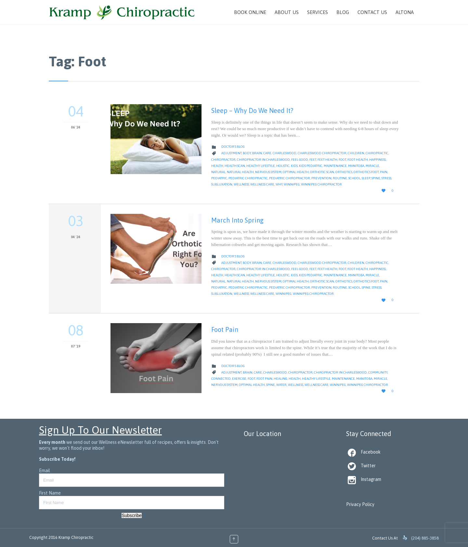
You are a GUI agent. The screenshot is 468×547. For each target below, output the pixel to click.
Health (217, 166)
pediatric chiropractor (289, 178)
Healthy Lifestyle (260, 166)
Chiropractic (377, 153)
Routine (340, 178)
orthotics (343, 172)
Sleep (366, 178)
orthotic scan (322, 172)
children (356, 153)
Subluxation (221, 184)
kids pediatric (310, 166)
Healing (280, 378)
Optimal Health (296, 172)
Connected (221, 378)
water (281, 385)
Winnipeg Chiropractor (321, 184)
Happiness (377, 159)
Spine (375, 178)
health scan (235, 166)
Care (267, 153)
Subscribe (132, 515)
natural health (240, 172)
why (279, 184)
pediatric (219, 178)
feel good (299, 159)
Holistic (283, 166)
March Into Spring (237, 220)
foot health (357, 159)
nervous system (268, 172)
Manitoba (356, 166)
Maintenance (335, 166)
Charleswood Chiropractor (322, 153)
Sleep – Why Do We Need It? (252, 110)
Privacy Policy (360, 504)
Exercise (239, 378)
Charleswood (284, 153)
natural (218, 172)
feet (312, 159)
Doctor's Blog (233, 146)
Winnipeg (292, 184)
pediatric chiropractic (248, 178)
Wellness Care (262, 184)
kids (294, 166)
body (247, 153)
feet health (327, 159)
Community (377, 372)
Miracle (372, 166)
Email (44, 470)
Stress (386, 178)
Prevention (321, 178)
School (354, 178)
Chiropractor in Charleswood (263, 159)
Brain (257, 153)
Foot (342, 159)
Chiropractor (223, 159)
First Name (50, 493)
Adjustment (231, 153)
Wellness (241, 184)
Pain (383, 172)
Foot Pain (224, 329)
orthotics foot (366, 172)
